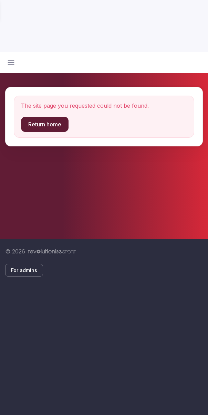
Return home (44, 124)
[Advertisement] (104, 350)
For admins (24, 270)
